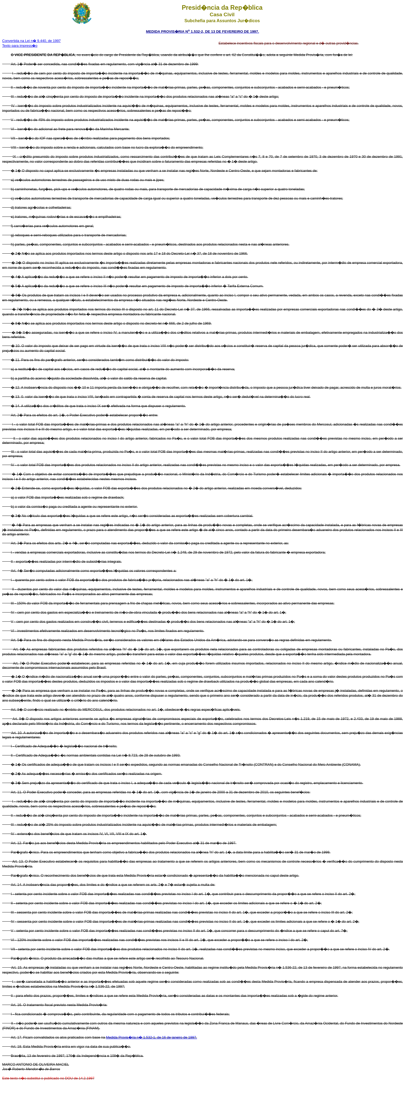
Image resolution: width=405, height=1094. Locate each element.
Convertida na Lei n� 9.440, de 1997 (31, 41)
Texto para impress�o (19, 46)
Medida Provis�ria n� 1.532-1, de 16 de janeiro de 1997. (151, 1037)
